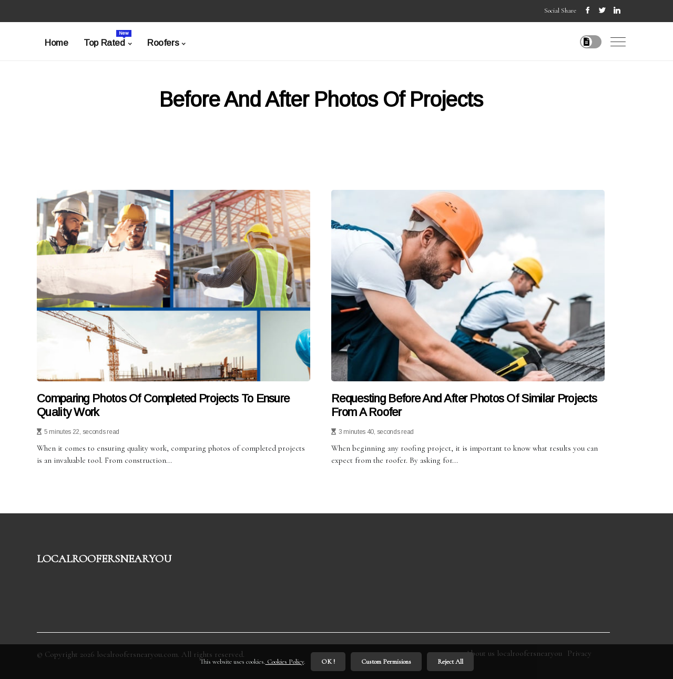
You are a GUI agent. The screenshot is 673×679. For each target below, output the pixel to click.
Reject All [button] (450, 661)
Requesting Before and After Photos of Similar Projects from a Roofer (464, 405)
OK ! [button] (328, 661)
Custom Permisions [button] (386, 661)
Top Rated (107, 39)
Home (56, 43)
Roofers (163, 43)
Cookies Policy (285, 661)
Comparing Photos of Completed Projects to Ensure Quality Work (163, 405)
